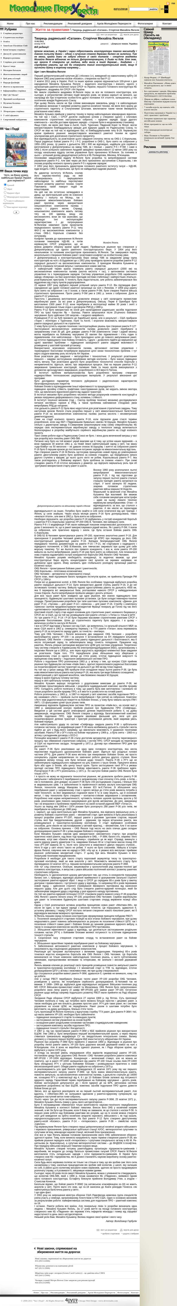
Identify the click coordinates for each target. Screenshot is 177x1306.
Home (10, 23)
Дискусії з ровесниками (14, 54)
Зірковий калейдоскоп (14, 99)
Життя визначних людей (15, 74)
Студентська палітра (13, 37)
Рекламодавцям (53, 23)
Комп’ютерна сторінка (14, 49)
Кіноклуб (7, 107)
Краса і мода (9, 66)
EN (162, 9)
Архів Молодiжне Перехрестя (114, 23)
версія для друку (129, 34)
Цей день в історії (11, 78)
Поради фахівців (11, 82)
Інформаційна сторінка (14, 91)
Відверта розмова (11, 58)
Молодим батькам (12, 70)
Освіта (6, 41)
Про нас (30, 23)
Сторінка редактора (13, 33)
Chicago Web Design (87, 1300)
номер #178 (39, 43)
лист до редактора (107, 34)
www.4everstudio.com (108, 1300)
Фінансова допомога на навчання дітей (54, 1266)
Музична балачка (11, 103)
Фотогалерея (145, 23)
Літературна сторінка (13, 111)
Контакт (167, 23)
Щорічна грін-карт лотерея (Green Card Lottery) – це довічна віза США (70, 1273)
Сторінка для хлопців (13, 62)
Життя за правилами (13, 86)
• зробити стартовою (110, 1233)
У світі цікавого (11, 115)
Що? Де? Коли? (10, 95)
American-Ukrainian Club (15, 45)
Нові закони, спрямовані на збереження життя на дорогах (58, 1250)
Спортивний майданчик (15, 119)
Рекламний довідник (80, 23)
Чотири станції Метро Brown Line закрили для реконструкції (65, 1280)
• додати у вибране (130, 1233)
